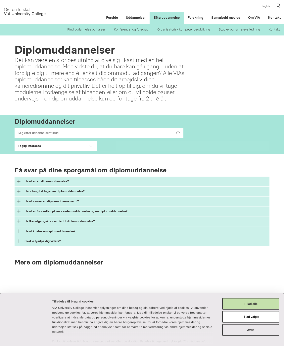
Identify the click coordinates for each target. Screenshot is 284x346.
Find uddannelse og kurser (86, 29)
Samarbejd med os (225, 18)
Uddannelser (136, 18)
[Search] (99, 133)
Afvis (251, 311)
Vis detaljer (215, 338)
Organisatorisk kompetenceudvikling (183, 29)
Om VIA (254, 18)
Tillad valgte (250, 298)
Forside (112, 18)
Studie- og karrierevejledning (239, 29)
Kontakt (274, 29)
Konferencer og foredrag (131, 29)
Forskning (195, 18)
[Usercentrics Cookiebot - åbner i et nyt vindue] (25, 338)
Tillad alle (251, 285)
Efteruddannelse (167, 18)
